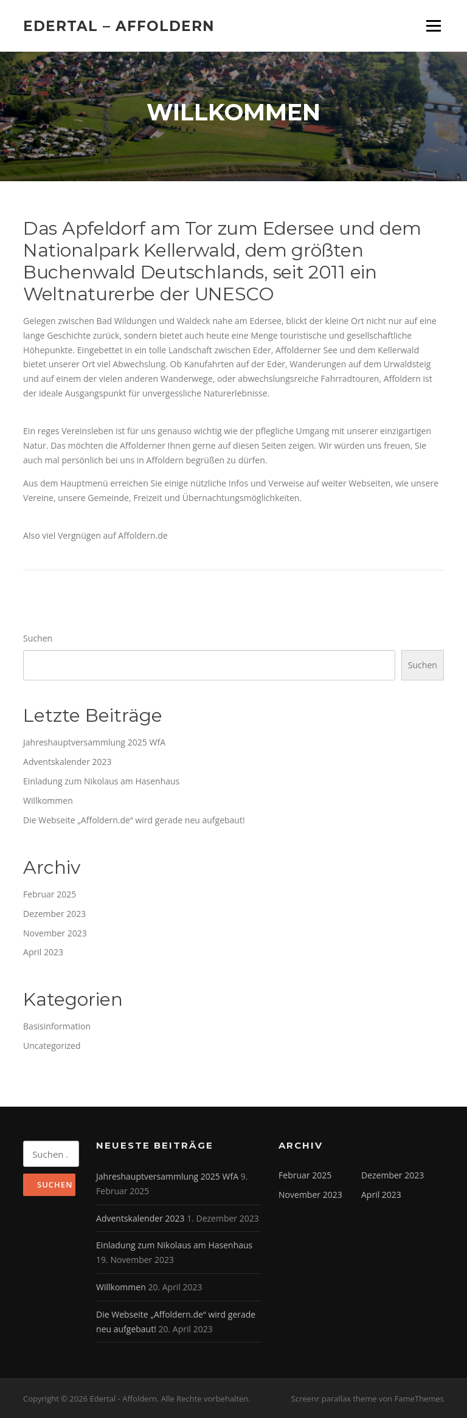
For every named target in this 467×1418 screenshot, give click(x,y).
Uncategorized (51, 1045)
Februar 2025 (49, 894)
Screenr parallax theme (334, 1398)
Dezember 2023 (54, 913)
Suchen (37, 638)
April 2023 (43, 952)
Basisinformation (57, 1026)
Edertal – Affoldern (119, 25)
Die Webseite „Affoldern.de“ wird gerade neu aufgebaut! (134, 820)
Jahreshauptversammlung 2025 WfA (94, 742)
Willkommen (48, 800)
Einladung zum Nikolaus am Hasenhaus (101, 781)
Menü (433, 26)
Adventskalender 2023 (67, 761)
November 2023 (55, 933)
